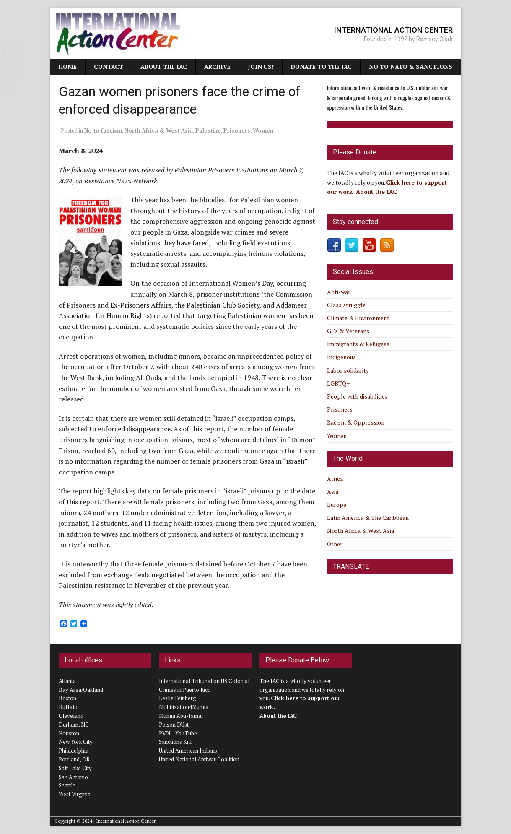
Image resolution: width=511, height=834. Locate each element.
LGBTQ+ (338, 383)
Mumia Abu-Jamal (181, 715)
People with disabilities (357, 396)
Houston (69, 733)
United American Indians (188, 750)
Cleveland (71, 715)
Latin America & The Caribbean (368, 517)
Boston (67, 698)
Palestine (208, 130)
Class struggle (346, 305)
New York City (76, 741)
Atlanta (67, 681)
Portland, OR (74, 759)
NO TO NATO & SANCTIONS (410, 66)
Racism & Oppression (355, 422)
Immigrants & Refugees (358, 344)
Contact (108, 66)
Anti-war (338, 292)
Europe (336, 504)
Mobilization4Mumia (183, 707)
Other (334, 544)
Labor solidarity (348, 370)
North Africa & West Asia (159, 130)
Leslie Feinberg (177, 698)
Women (263, 130)
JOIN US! (261, 66)
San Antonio (73, 777)
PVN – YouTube (178, 733)
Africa (335, 478)
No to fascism (103, 130)
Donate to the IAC (321, 66)
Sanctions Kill (175, 741)
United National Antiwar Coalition (199, 759)
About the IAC (163, 66)
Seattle (67, 785)
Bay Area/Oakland (81, 689)
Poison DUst (174, 724)
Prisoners (236, 130)
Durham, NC (74, 724)
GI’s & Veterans (348, 331)
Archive (217, 66)
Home (68, 66)
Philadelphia (73, 750)
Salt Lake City (75, 768)
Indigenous (341, 357)
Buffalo (68, 707)
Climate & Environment (358, 318)
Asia (332, 491)
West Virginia (75, 794)
